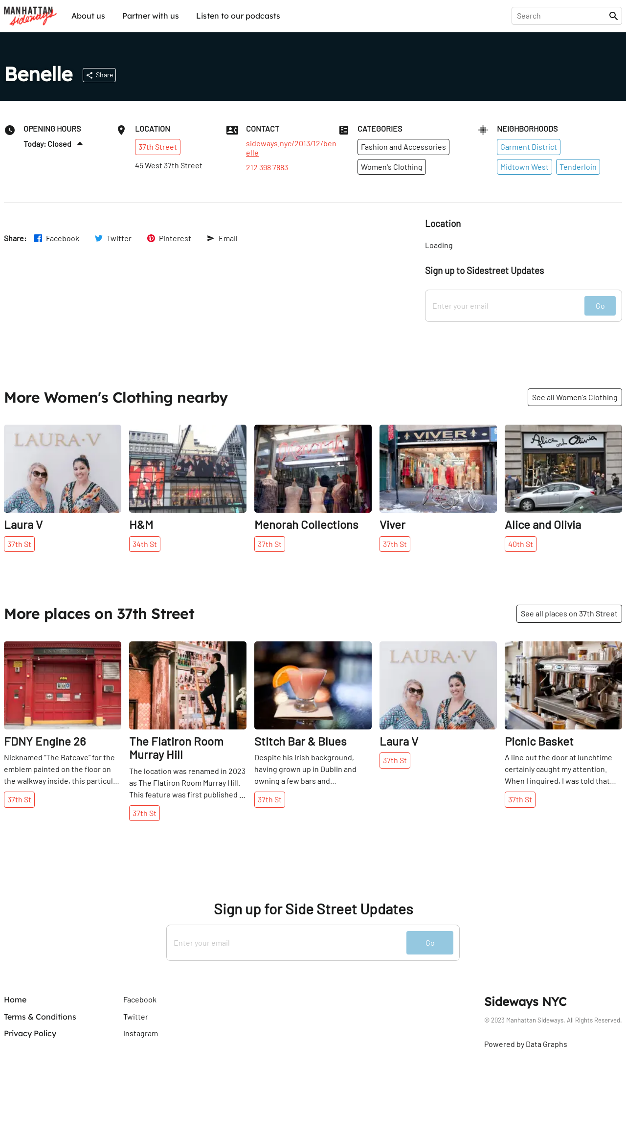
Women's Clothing (392, 166)
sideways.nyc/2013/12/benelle (291, 148)
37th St (19, 543)
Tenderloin (578, 166)
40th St (520, 543)
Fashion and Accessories (403, 146)
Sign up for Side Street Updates (313, 908)
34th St (145, 543)
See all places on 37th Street (569, 613)
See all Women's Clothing (575, 397)
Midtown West (524, 166)
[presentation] (562, 15)
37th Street (157, 146)
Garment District (528, 146)
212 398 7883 (267, 167)
